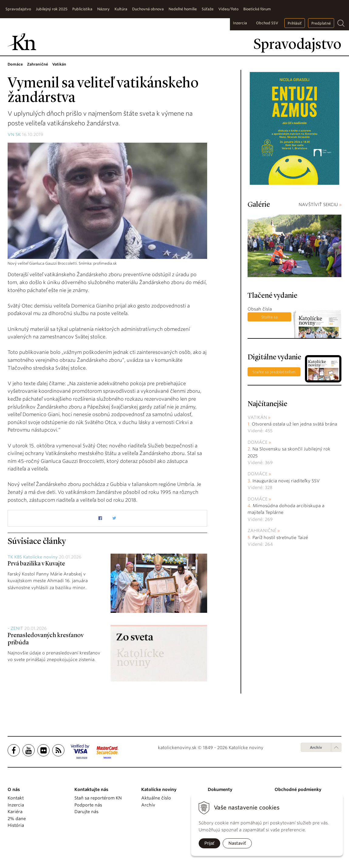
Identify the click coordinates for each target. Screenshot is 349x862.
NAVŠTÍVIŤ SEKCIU (320, 204)
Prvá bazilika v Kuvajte (36, 564)
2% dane (17, 818)
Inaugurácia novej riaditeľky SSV (286, 480)
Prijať (209, 843)
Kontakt (16, 798)
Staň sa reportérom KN (98, 798)
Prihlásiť (295, 23)
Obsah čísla (260, 309)
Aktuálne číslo (156, 798)
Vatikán (257, 417)
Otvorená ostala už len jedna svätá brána (294, 424)
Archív (316, 747)
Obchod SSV (267, 23)
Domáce (258, 442)
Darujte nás (86, 811)
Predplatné (321, 23)
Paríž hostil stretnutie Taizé (280, 537)
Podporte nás (88, 805)
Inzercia (240, 23)
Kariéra (15, 811)
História (16, 825)
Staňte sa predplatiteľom (269, 318)
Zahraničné (262, 530)
